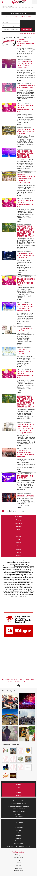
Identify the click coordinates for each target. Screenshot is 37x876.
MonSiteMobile (18, 870)
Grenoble (19, 526)
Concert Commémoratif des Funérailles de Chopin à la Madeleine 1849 (26, 179)
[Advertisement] (17, 658)
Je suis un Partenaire (18, 811)
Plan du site (18, 841)
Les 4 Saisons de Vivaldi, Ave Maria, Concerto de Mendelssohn (25, 154)
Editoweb (18, 865)
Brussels (18, 556)
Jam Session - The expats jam (25, 477)
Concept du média (18, 801)
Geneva (18, 552)
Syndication (18, 838)
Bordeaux (18, 523)
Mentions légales (18, 843)
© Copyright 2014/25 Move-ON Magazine (18, 846)
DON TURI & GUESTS (25, 496)
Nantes (18, 543)
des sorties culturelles (18, 566)
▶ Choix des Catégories (18, 13)
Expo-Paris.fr (18, 868)
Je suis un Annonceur (18, 809)
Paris (18, 546)
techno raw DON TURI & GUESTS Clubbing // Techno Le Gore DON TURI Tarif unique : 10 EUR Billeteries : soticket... (26, 502)
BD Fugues (18, 855)
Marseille (18, 536)
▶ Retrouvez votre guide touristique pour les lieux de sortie (18, 680)
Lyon (18, 533)
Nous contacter (18, 822)
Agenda (10, 6)
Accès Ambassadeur (18, 833)
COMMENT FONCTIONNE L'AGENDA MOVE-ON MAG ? (25, 42)
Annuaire (18, 830)
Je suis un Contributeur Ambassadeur (18, 806)
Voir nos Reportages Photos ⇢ (10, 691)
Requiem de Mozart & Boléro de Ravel (26, 87)
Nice (18, 539)
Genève (18, 795)
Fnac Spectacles (18, 857)
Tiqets (18, 860)
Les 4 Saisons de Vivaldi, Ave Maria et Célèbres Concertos (25, 65)
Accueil (4, 6)
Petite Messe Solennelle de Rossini (24, 352)
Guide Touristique (18, 816)
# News (18, 784)
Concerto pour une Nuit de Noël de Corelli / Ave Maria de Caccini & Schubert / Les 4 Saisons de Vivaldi (25, 231)
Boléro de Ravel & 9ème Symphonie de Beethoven (26, 131)
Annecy (18, 520)
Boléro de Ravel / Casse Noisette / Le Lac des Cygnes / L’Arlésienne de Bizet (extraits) (26, 429)
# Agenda (18, 517)
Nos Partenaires (18, 827)
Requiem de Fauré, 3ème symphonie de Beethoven (26, 256)
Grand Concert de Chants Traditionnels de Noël (26, 108)
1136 (22, 511)
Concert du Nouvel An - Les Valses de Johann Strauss (25, 453)
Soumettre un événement (27, 33)
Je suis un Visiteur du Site (18, 803)
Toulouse (18, 549)
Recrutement (18, 814)
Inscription (18, 835)
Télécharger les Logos (18, 825)
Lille (18, 530)
